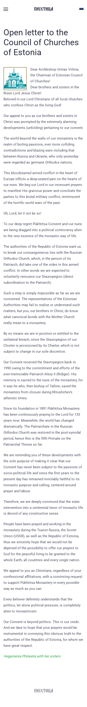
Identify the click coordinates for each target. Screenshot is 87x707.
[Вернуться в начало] (43, 9)
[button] (5, 9)
